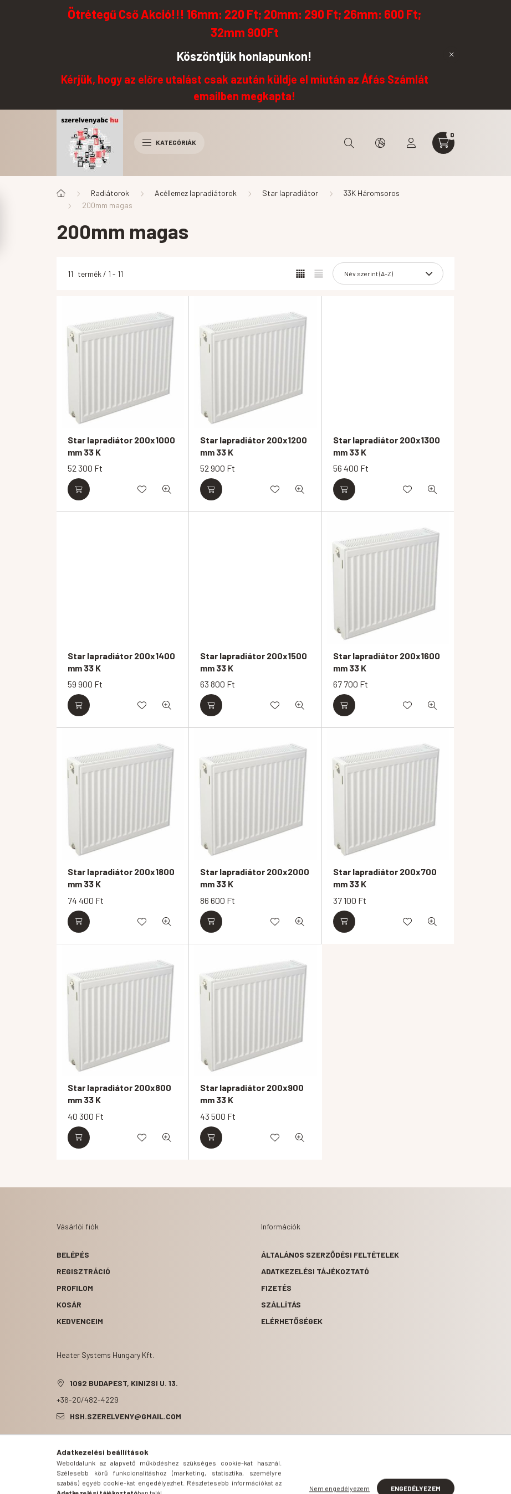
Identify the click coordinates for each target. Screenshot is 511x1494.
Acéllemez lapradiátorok (196, 193)
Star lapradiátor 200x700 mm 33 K (385, 877)
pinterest (103, 1444)
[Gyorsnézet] (167, 489)
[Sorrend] (388, 273)
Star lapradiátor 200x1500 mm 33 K (253, 661)
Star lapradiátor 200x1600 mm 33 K (386, 661)
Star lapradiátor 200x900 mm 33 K (252, 1093)
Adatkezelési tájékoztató (315, 1271)
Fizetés (276, 1288)
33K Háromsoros (372, 193)
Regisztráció (83, 1271)
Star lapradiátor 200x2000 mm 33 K (254, 877)
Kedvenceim (80, 1321)
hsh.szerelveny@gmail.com (125, 1416)
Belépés (73, 1254)
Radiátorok (110, 193)
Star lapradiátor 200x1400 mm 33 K (121, 661)
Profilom (75, 1288)
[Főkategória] (61, 193)
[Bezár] (451, 54)
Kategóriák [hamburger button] (169, 142)
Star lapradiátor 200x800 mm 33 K (119, 1093)
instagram (125, 1444)
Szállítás (281, 1304)
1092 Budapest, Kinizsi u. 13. (124, 1383)
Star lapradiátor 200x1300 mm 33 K (386, 446)
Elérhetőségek (292, 1321)
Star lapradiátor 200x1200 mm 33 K (253, 446)
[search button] (349, 143)
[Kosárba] (79, 489)
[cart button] (443, 143)
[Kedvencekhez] (142, 489)
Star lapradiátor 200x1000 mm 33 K (121, 446)
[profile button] (411, 143)
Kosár (69, 1304)
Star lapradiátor (290, 193)
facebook (59, 1444)
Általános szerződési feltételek (330, 1254)
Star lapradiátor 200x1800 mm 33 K (121, 877)
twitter (81, 1444)
